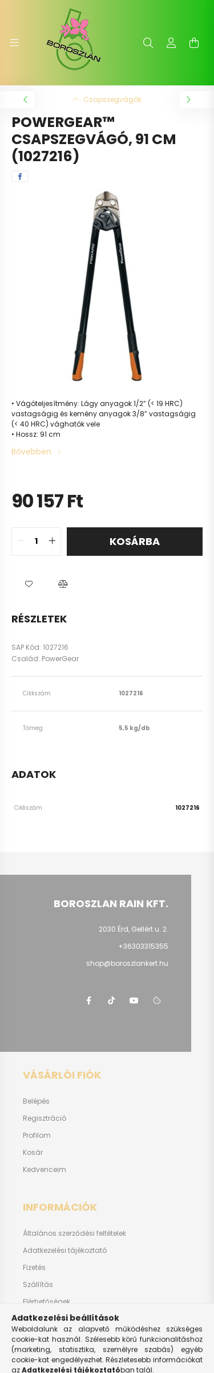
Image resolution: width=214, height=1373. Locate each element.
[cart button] (194, 42)
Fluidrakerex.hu (49, 1319)
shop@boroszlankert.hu (127, 963)
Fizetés (34, 1268)
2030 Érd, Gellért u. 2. (133, 929)
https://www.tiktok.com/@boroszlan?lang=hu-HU (111, 1000)
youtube (134, 1000)
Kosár (33, 1153)
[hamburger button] (14, 42)
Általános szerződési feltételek (74, 1233)
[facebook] (20, 176)
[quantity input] (36, 541)
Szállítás (38, 1285)
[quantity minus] (20, 541)
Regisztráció (44, 1118)
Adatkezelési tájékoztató (65, 1251)
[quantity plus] (51, 541)
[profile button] (171, 42)
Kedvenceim (44, 1170)
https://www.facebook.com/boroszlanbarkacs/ (88, 1000)
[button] (28, 584)
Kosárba (135, 541)
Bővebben (31, 451)
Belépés (36, 1101)
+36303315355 (143, 946)
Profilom (37, 1136)
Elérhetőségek (46, 1302)
